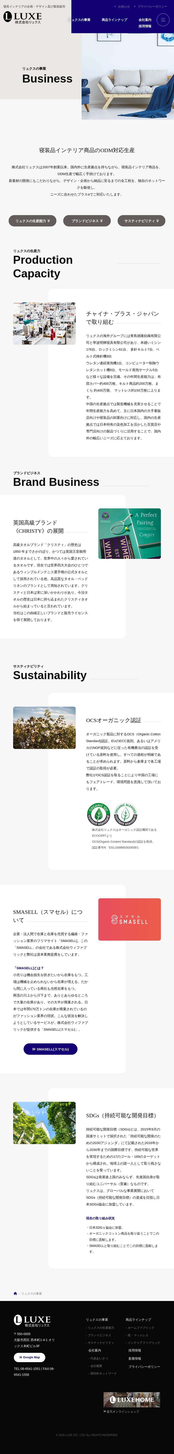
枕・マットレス (138, 1335)
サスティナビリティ (139, 221)
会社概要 (96, 1366)
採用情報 (145, 26)
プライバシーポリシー (152, 6)
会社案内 (145, 19)
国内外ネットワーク (103, 1373)
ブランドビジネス (85, 221)
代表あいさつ (99, 1358)
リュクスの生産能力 (30, 221)
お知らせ (124, 6)
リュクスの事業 (79, 19)
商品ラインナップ (114, 19)
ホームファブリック (141, 1327)
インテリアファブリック (144, 1342)
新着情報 (134, 1358)
